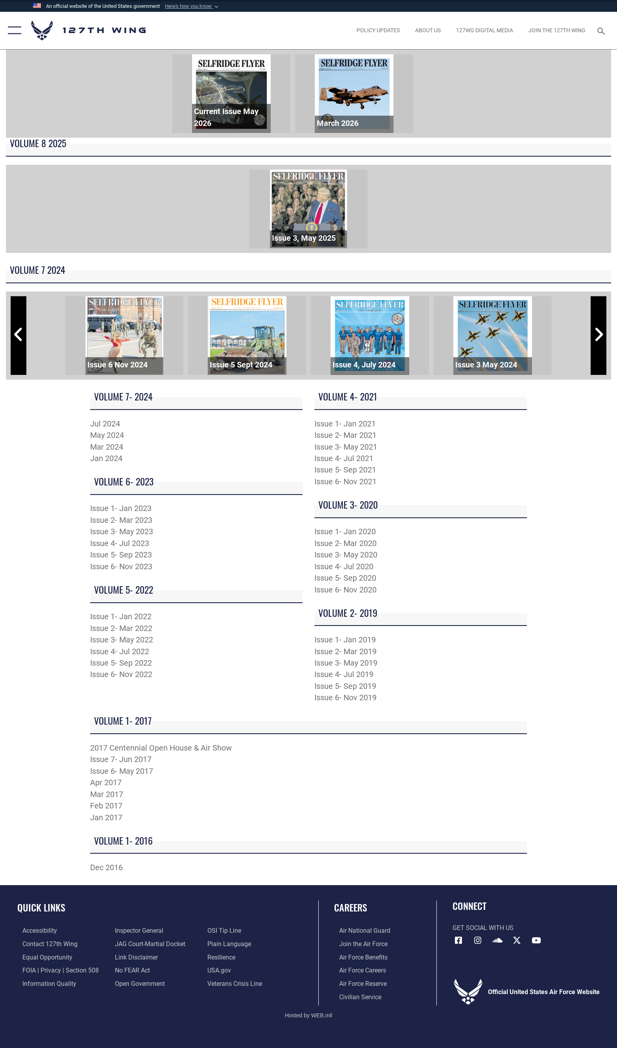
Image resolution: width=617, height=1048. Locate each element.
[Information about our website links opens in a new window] (134, 957)
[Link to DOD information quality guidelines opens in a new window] (44, 983)
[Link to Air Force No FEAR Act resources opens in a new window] (130, 970)
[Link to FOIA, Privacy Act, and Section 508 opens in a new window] (55, 970)
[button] (192, 6)
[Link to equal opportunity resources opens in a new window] (42, 957)
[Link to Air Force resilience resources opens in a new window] (223, 957)
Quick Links (41, 907)
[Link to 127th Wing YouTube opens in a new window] (536, 941)
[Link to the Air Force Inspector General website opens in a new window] (137, 930)
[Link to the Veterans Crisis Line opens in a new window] (236, 983)
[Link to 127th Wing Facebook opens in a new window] (458, 941)
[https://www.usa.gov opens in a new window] (221, 970)
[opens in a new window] (378, 30)
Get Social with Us (483, 928)
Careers (350, 907)
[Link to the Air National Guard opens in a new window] (359, 930)
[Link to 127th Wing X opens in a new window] (517, 941)
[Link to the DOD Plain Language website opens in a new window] (231, 944)
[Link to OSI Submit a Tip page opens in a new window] (226, 930)
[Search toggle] (602, 30)
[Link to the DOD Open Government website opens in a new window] (138, 983)
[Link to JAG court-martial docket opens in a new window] (148, 944)
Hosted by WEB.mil (309, 1014)
